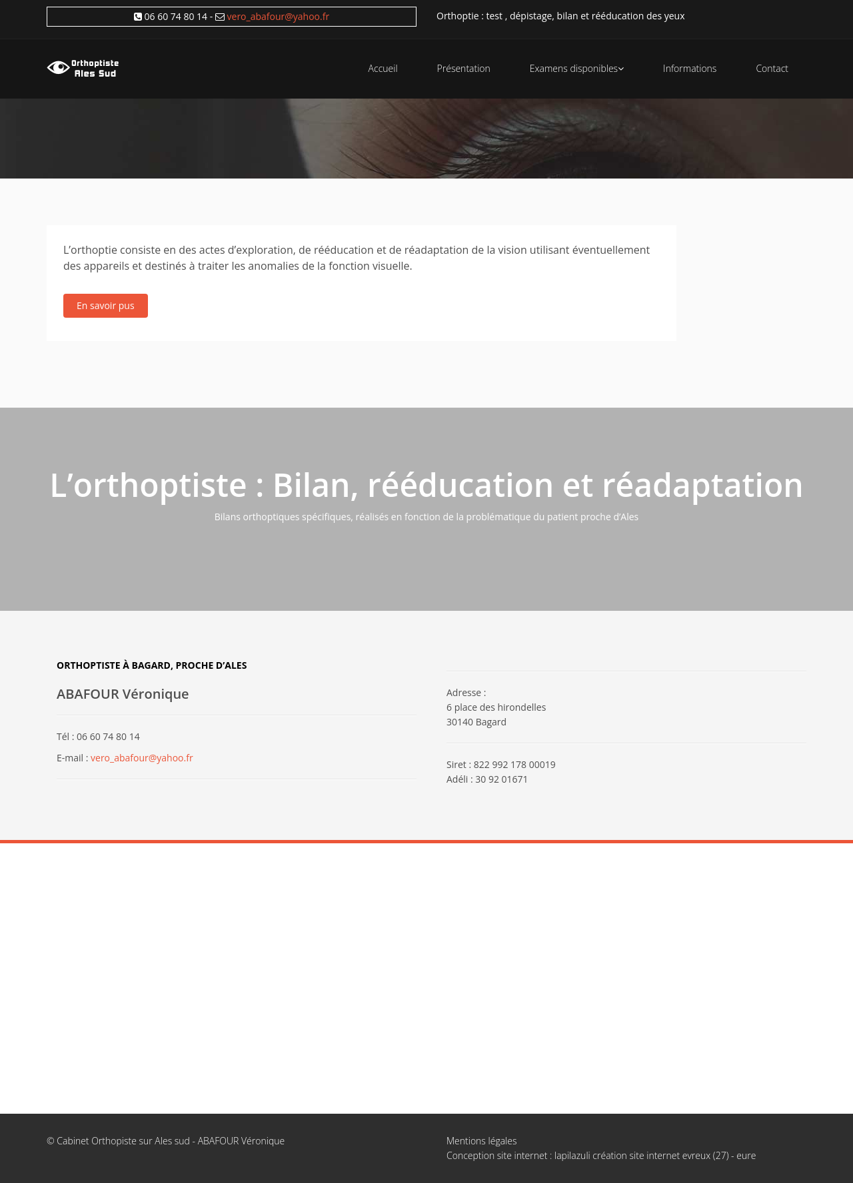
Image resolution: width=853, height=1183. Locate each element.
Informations (689, 68)
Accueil (383, 68)
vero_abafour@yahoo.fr (278, 16)
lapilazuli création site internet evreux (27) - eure (655, 1155)
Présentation (463, 68)
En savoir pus (106, 305)
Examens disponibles (577, 68)
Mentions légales (481, 1140)
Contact (772, 68)
